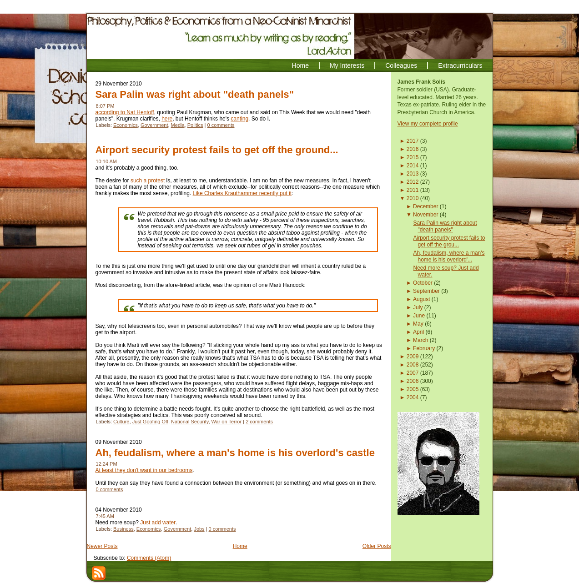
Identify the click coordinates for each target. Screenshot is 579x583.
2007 (413, 373)
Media (178, 125)
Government (154, 125)
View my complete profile (428, 124)
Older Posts (377, 546)
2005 (413, 389)
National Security (189, 421)
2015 (413, 157)
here (166, 119)
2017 (413, 141)
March (420, 340)
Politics (195, 125)
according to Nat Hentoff (125, 112)
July (418, 307)
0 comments (221, 125)
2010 (413, 198)
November (425, 214)
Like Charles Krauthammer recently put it (242, 193)
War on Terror (226, 421)
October (423, 283)
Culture (121, 421)
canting (239, 119)
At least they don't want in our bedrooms (144, 470)
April (418, 332)
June (419, 315)
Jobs (199, 529)
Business (123, 529)
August (421, 299)
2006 (413, 381)
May (418, 324)
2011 (413, 190)
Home (240, 546)
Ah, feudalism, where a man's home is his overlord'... (448, 256)
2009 (413, 356)
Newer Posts (102, 546)
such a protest (148, 180)
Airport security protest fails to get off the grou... (449, 241)
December (425, 206)
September (426, 291)
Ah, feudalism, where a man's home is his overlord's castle (235, 452)
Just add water (157, 522)
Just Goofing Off (150, 421)
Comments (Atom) (149, 558)
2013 (413, 174)
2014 (413, 165)
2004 (413, 397)
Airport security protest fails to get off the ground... (217, 150)
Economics (125, 125)
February (424, 348)
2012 (413, 182)
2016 (413, 149)
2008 (413, 365)
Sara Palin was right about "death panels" (195, 94)
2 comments (259, 421)
